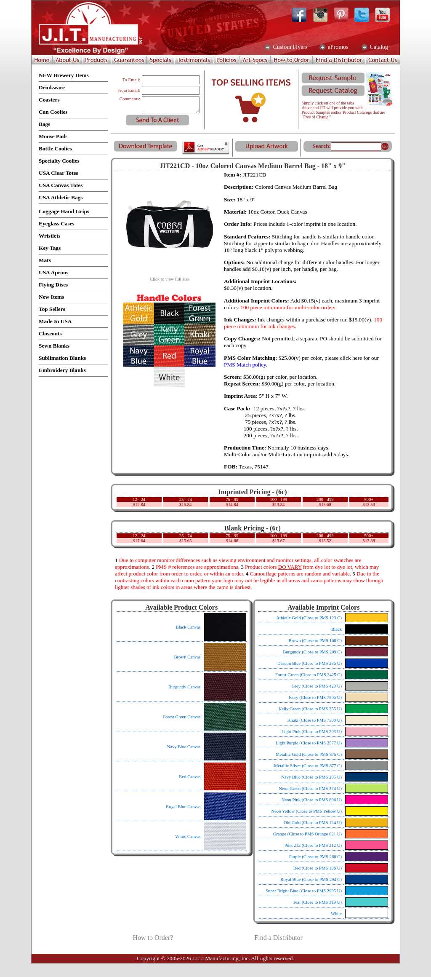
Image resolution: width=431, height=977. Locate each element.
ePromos (337, 47)
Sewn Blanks (54, 346)
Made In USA (55, 321)
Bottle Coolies (55, 148)
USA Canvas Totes (60, 185)
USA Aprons (54, 272)
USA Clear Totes (58, 173)
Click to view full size (169, 277)
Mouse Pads (53, 136)
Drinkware (52, 87)
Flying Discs (53, 284)
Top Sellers (52, 309)
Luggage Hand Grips (64, 211)
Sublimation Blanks (62, 358)
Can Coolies (53, 112)
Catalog (378, 47)
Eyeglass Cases (56, 223)
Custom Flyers (289, 47)
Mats (45, 260)
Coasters (49, 99)
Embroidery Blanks (62, 370)
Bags (44, 124)
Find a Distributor (278, 937)
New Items (51, 297)
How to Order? (153, 937)
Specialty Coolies (59, 161)
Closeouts (50, 333)
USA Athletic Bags (60, 197)
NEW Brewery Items (64, 75)
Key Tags (50, 248)
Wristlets (50, 236)
